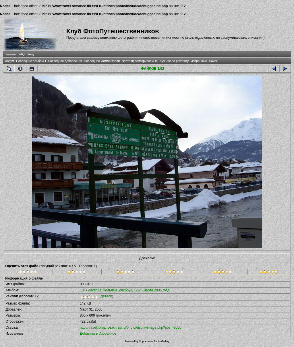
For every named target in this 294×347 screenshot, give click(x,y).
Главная (10, 54)
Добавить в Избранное (98, 334)
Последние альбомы (31, 61)
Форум (9, 61)
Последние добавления (65, 61)
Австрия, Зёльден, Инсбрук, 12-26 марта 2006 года (129, 290)
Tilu (82, 290)
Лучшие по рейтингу (174, 61)
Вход (30, 54)
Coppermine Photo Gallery (154, 341)
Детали (106, 296)
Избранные (199, 61)
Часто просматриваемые (140, 61)
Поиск (213, 61)
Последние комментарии (102, 61)
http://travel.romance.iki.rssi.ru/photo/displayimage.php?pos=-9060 (130, 327)
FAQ (21, 54)
